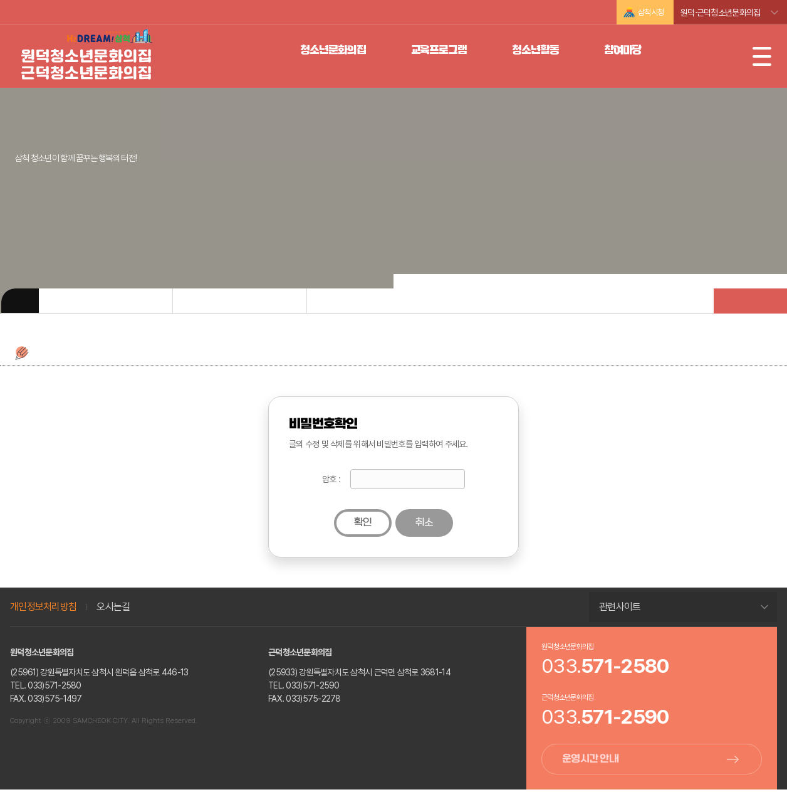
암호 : (331, 479)
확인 (363, 523)
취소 (424, 523)
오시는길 (113, 607)
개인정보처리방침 (43, 607)
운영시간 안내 (590, 760)
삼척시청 (651, 12)
